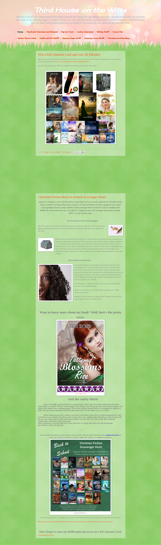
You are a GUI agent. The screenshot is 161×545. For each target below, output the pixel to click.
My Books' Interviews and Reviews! (42, 32)
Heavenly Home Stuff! (94, 38)
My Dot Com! (67, 32)
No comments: (66, 152)
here (85, 513)
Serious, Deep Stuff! (71, 38)
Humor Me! (118, 32)
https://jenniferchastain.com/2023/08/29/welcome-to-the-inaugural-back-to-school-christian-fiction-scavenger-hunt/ (75, 522)
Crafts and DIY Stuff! (49, 38)
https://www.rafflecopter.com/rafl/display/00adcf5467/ (72, 61)
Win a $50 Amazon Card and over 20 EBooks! (69, 54)
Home (20, 32)
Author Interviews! (85, 32)
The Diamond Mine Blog (118, 38)
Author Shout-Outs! (27, 38)
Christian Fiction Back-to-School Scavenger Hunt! (72, 197)
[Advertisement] (80, 174)
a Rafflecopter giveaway (46, 535)
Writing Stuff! (103, 32)
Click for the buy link (80, 394)
